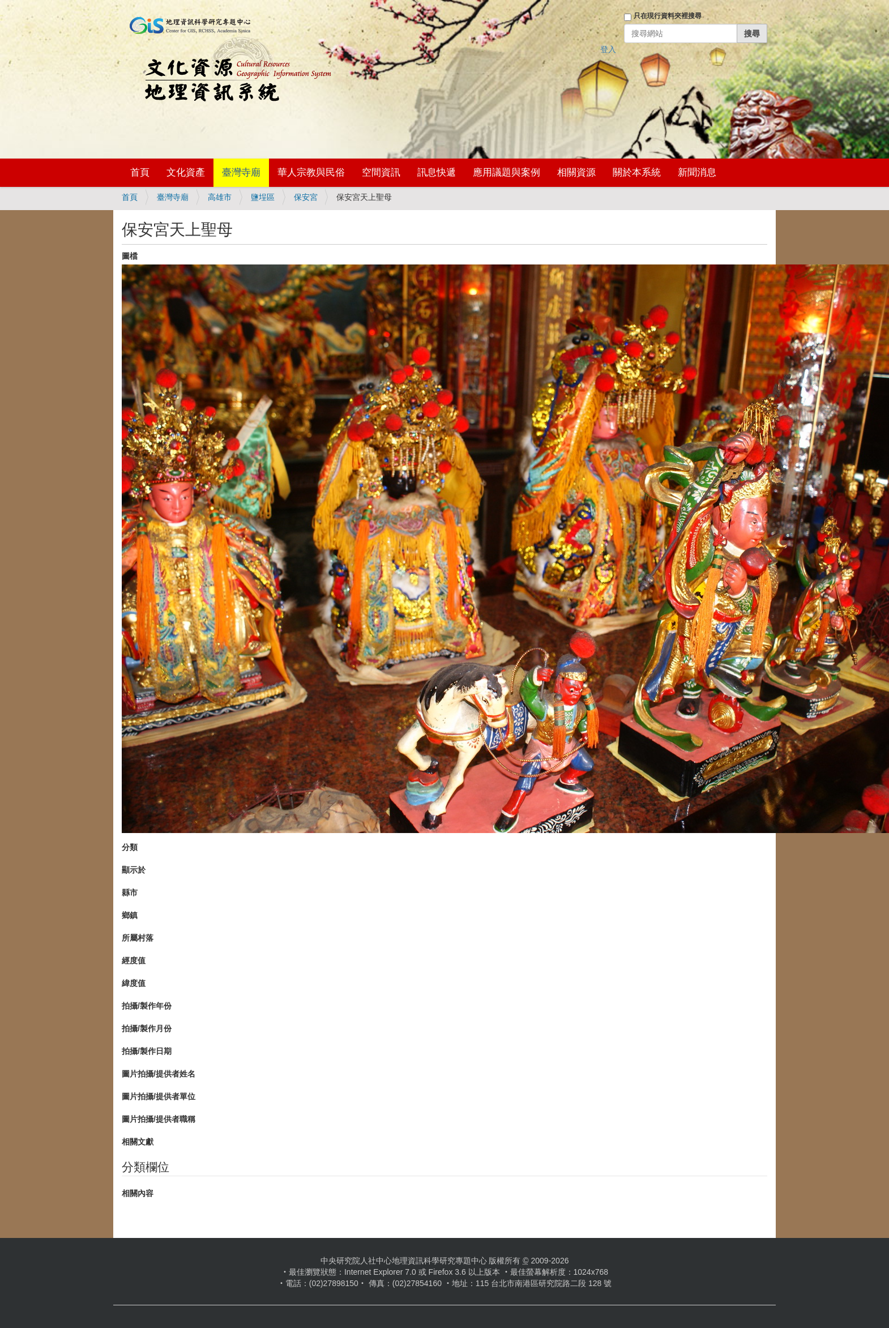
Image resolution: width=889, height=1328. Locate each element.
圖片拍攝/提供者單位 (158, 1096)
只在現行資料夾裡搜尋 (668, 16)
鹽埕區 (263, 197)
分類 (130, 847)
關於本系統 (637, 172)
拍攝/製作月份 (147, 1028)
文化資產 (185, 172)
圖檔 (130, 256)
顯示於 (134, 869)
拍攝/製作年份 (147, 1005)
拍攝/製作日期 (147, 1051)
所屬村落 (137, 937)
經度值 (134, 960)
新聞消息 (697, 172)
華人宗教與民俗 (311, 172)
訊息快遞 (436, 172)
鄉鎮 (130, 915)
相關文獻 (137, 1141)
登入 (608, 49)
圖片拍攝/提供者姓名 (158, 1073)
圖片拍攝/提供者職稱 (158, 1119)
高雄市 (220, 197)
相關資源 (576, 172)
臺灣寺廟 (241, 172)
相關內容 (137, 1193)
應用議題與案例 (506, 172)
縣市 (130, 892)
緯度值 (134, 983)
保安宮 (306, 197)
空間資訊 (381, 172)
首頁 (139, 172)
